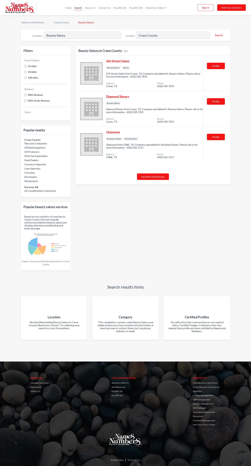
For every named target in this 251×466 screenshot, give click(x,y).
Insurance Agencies (35, 164)
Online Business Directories (206, 387)
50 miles (32, 71)
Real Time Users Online (204, 424)
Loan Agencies (32, 168)
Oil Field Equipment (34, 147)
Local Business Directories (205, 383)
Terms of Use (134, 460)
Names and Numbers (33, 22)
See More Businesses (153, 176)
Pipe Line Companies (35, 143)
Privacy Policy (117, 460)
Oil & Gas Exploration (36, 155)
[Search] (218, 35)
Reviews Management (203, 403)
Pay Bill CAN (136, 7)
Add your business (231, 7)
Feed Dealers (31, 160)
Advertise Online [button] (155, 7)
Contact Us (104, 7)
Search (78, 7)
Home (68, 7)
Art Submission (119, 387)
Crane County (61, 22)
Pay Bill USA (120, 7)
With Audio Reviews (39, 100)
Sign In (205, 7)
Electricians (30, 176)
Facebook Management (204, 420)
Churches (29, 172)
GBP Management (201, 399)
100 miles (33, 77)
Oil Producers (31, 151)
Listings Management (203, 395)
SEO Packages (199, 408)
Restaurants (31, 181)
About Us (90, 7)
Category (37, 35)
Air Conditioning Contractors (40, 190)
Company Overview (39, 383)
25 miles (32, 66)
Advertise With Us (120, 383)
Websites (197, 391)
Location (130, 35)
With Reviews (35, 94)
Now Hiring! (35, 387)
